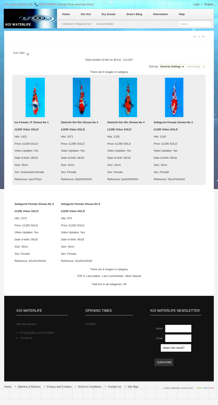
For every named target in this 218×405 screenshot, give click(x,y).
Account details (104, 23)
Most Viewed (133, 276)
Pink (211, 388)
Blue (206, 388)
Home (8, 386)
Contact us (26, 338)
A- (204, 36)
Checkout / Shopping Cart (76, 23)
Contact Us (114, 386)
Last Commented (112, 276)
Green (200, 388)
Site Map (133, 386)
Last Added (93, 276)
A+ (195, 36)
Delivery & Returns (29, 386)
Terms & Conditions (90, 386)
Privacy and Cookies (59, 386)
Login (196, 4)
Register (209, 4)
